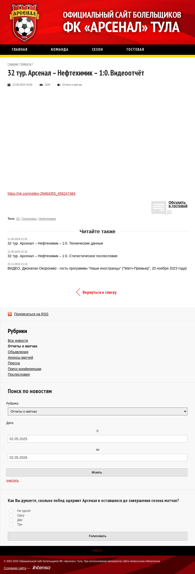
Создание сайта (15, 568)
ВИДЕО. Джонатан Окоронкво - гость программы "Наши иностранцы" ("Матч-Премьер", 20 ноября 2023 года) (97, 268)
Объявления (18, 352)
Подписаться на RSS (31, 314)
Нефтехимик (47, 219)
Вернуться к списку (99, 292)
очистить (12, 480)
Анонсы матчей (20, 357)
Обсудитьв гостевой (177, 204)
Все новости (18, 341)
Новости (26, 63)
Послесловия (19, 374)
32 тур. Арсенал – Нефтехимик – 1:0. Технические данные (55, 243)
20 (17, 219)
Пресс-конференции (24, 369)
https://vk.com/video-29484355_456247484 (42, 194)
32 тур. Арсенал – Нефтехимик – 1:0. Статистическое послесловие (62, 256)
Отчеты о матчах (22, 346)
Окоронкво (29, 219)
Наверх (97, 550)
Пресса (14, 363)
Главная (13, 63)
